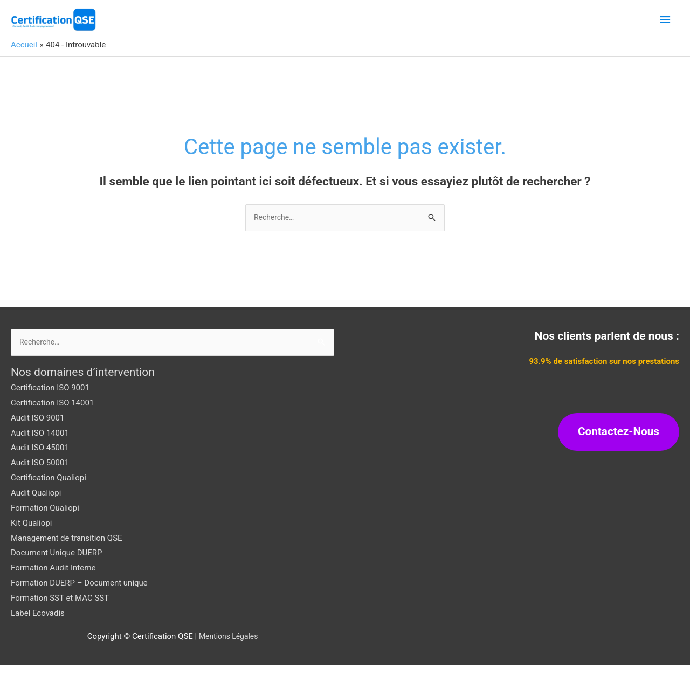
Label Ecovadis (38, 629)
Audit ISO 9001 (37, 433)
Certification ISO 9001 (50, 403)
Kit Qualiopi (31, 538)
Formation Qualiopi (45, 523)
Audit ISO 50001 (40, 478)
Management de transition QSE (66, 553)
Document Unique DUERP (56, 568)
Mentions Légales (228, 651)
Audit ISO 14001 (40, 448)
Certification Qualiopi (48, 493)
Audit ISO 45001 (40, 463)
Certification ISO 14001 (52, 418)
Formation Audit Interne (53, 583)
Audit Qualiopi (36, 508)
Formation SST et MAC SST (60, 613)
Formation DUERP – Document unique (79, 598)
